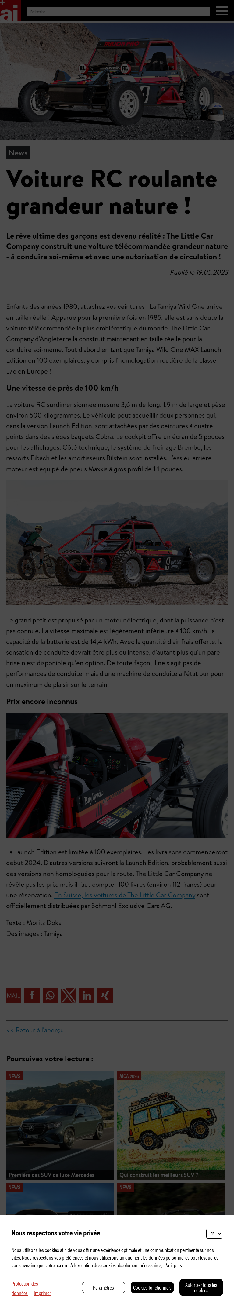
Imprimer (42, 1293)
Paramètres (103, 1287)
